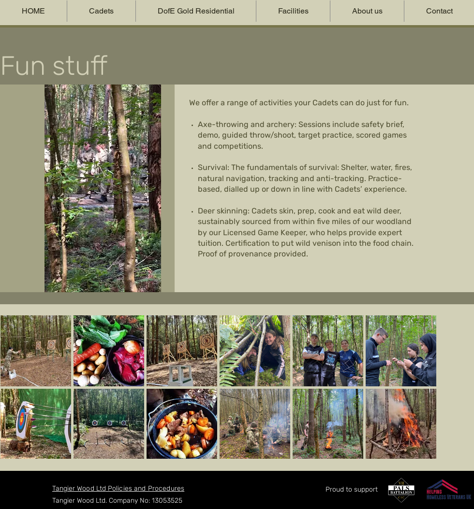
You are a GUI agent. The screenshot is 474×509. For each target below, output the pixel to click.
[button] (101, 11)
